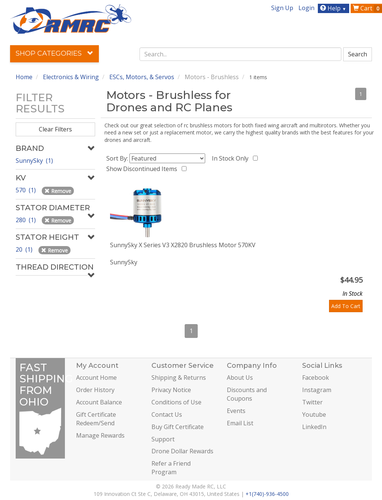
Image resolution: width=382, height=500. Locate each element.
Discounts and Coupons (247, 394)
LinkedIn (314, 427)
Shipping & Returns (178, 377)
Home (24, 77)
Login (306, 8)
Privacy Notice (171, 390)
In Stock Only (231, 158)
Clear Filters (55, 129)
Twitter (312, 402)
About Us (240, 377)
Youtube (314, 414)
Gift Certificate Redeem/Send (96, 418)
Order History (95, 390)
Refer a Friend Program (171, 467)
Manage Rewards (100, 435)
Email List (240, 423)
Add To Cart (345, 306)
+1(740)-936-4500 (267, 493)
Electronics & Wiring (71, 77)
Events (236, 411)
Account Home (96, 377)
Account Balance (99, 402)
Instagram (316, 390)
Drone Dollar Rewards (182, 451)
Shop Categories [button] (54, 53)
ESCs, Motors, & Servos (141, 77)
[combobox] (240, 54)
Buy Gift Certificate (177, 427)
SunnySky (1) (34, 160)
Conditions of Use (176, 402)
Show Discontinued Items (143, 169)
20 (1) (25, 249)
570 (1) (26, 190)
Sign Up (282, 8)
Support (163, 439)
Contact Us (166, 414)
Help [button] (334, 8)
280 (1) (26, 220)
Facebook (315, 377)
